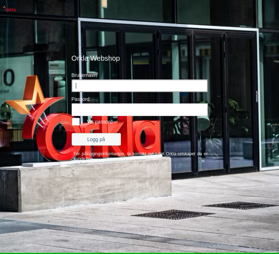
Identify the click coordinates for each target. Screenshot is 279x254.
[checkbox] (92, 121)
